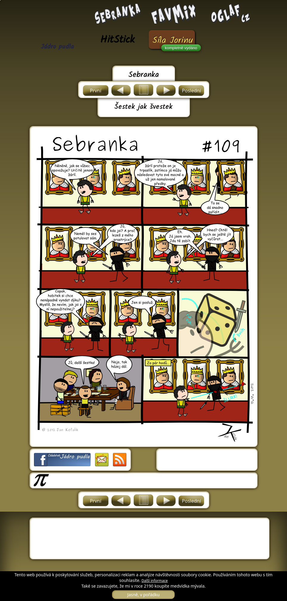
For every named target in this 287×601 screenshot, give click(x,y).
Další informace (155, 580)
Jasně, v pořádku (143, 594)
